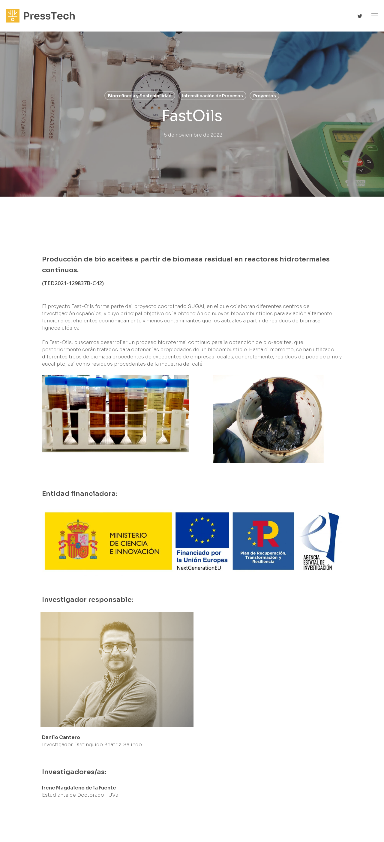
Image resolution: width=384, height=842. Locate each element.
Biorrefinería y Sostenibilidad (140, 95)
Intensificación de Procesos (212, 95)
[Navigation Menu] (374, 16)
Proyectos (264, 95)
